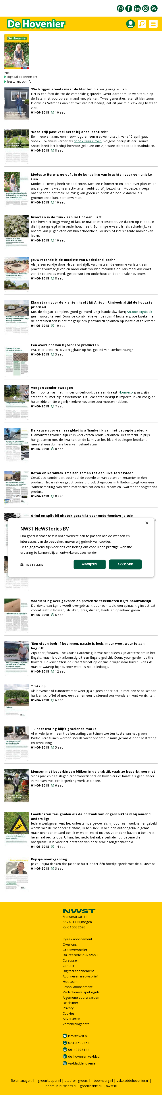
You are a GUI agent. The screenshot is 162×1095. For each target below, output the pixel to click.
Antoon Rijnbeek (139, 312)
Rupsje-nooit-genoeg (49, 859)
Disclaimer (70, 1002)
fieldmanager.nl (22, 1080)
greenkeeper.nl (49, 1080)
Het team (70, 981)
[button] (31, 565)
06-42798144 (78, 1049)
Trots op (38, 686)
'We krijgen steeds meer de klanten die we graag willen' (79, 89)
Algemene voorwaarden (81, 997)
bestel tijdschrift (19, 82)
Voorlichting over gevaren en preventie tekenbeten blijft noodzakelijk (91, 601)
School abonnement (78, 987)
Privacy (68, 1008)
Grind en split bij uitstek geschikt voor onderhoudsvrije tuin (82, 515)
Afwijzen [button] (89, 564)
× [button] (146, 523)
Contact (68, 965)
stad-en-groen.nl (77, 1080)
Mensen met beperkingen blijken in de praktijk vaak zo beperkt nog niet (93, 771)
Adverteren (71, 1018)
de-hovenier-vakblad (84, 1056)
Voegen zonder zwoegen (52, 388)
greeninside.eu (91, 1086)
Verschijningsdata (76, 1024)
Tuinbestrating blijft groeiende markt (63, 729)
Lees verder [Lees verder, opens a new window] (89, 552)
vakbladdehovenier (82, 1063)
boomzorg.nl (103, 1080)
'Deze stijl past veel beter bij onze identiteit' (69, 132)
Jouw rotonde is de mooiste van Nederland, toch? (73, 260)
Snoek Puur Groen (88, 141)
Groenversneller (75, 949)
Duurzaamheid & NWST (80, 955)
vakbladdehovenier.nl (132, 1080)
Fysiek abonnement (77, 939)
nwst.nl (111, 1086)
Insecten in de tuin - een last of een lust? (66, 217)
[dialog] (81, 547)
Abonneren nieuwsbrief (80, 976)
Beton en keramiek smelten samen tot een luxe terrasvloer (82, 473)
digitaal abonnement (22, 77)
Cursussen (71, 960)
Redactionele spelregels (81, 992)
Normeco (125, 392)
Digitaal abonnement (78, 971)
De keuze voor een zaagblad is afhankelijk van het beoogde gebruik (89, 430)
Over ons (70, 944)
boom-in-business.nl (61, 1086)
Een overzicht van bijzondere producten (65, 345)
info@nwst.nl (77, 1036)
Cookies (69, 1013)
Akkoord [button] (125, 564)
